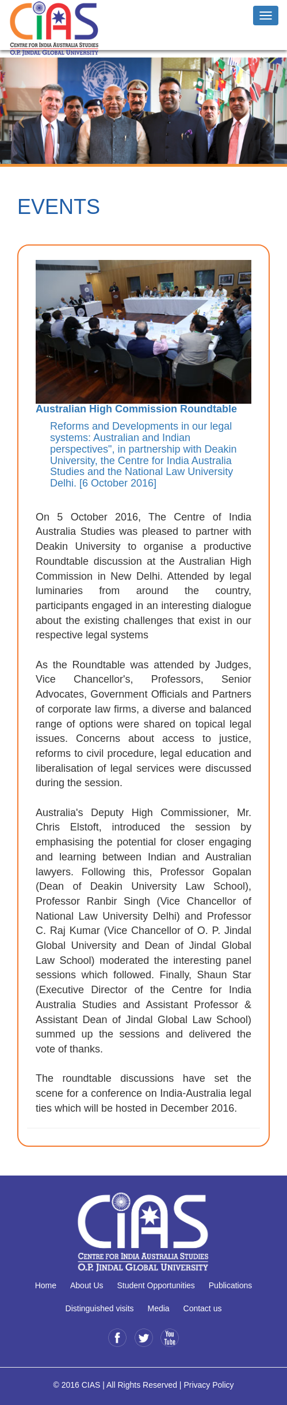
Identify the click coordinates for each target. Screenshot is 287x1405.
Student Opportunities (155, 1285)
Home (45, 1285)
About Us (87, 1285)
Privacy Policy (208, 1384)
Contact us (202, 1308)
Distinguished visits (100, 1308)
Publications (230, 1285)
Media (158, 1308)
